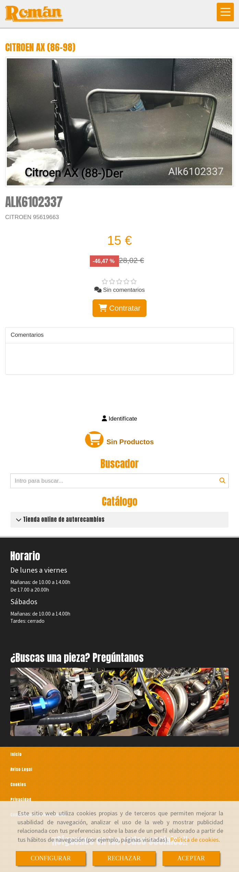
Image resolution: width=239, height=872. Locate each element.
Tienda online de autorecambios (63, 519)
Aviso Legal (21, 769)
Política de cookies (194, 840)
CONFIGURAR (51, 858)
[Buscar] (119, 480)
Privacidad (20, 799)
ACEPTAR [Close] (191, 858)
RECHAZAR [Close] (124, 858)
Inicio (16, 754)
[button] (119, 418)
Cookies (18, 784)
